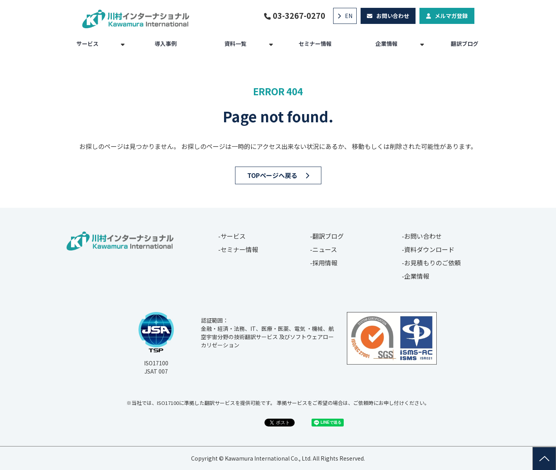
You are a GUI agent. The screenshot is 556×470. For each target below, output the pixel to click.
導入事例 (166, 43)
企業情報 (386, 43)
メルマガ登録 (451, 16)
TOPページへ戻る (272, 175)
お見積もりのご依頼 (432, 262)
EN (348, 16)
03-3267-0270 (299, 15)
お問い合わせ (392, 16)
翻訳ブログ (464, 43)
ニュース (324, 249)
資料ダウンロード (429, 249)
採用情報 (324, 262)
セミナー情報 (315, 43)
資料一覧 (235, 43)
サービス (87, 43)
